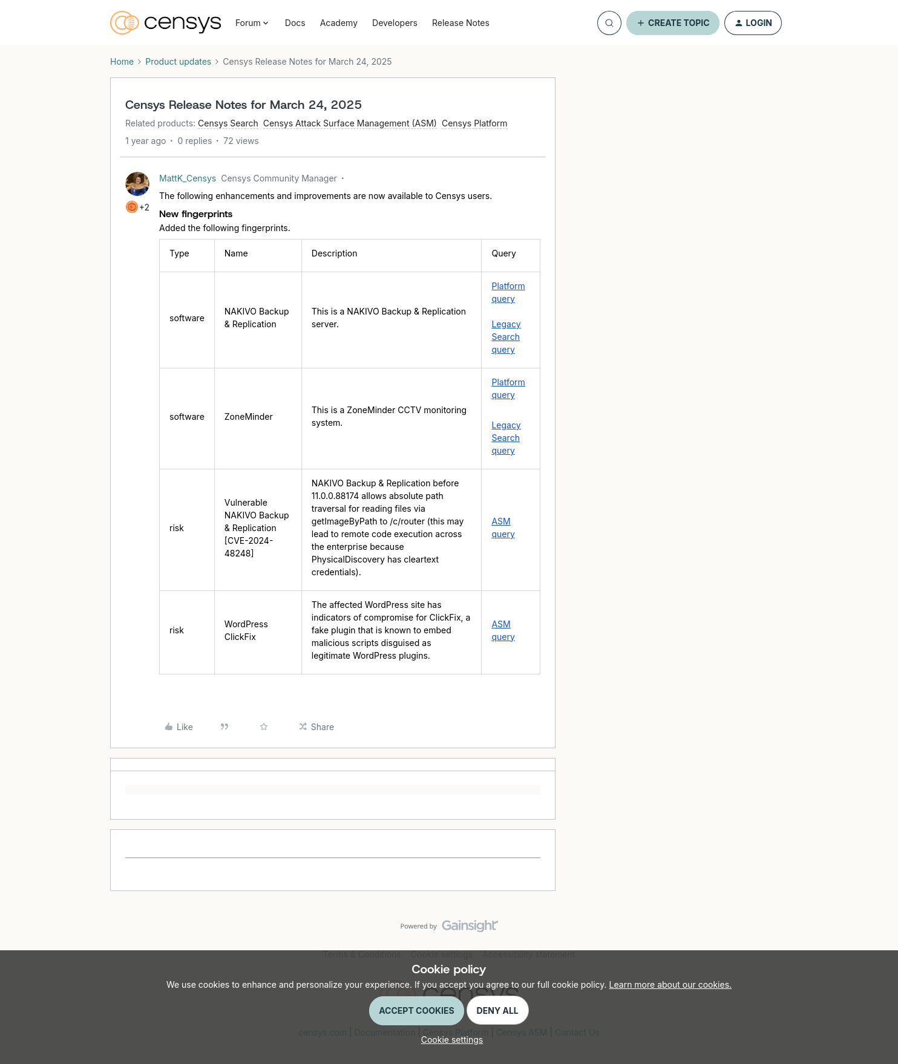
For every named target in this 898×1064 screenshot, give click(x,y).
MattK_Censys (187, 178)
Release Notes (461, 23)
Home (122, 61)
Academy (339, 23)
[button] (672, 23)
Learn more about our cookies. (670, 984)
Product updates (178, 61)
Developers (395, 23)
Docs (295, 23)
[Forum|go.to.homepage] (165, 23)
